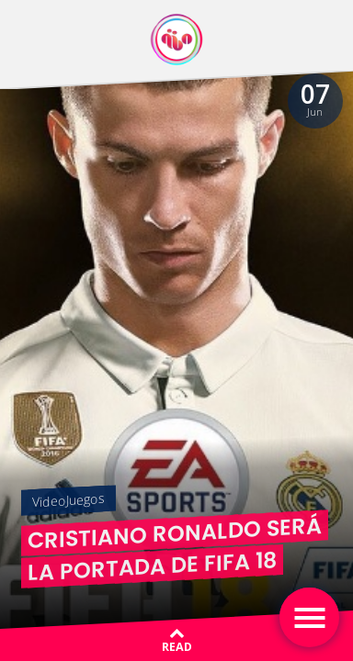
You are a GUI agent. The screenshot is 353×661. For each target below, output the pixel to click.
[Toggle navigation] (309, 617)
